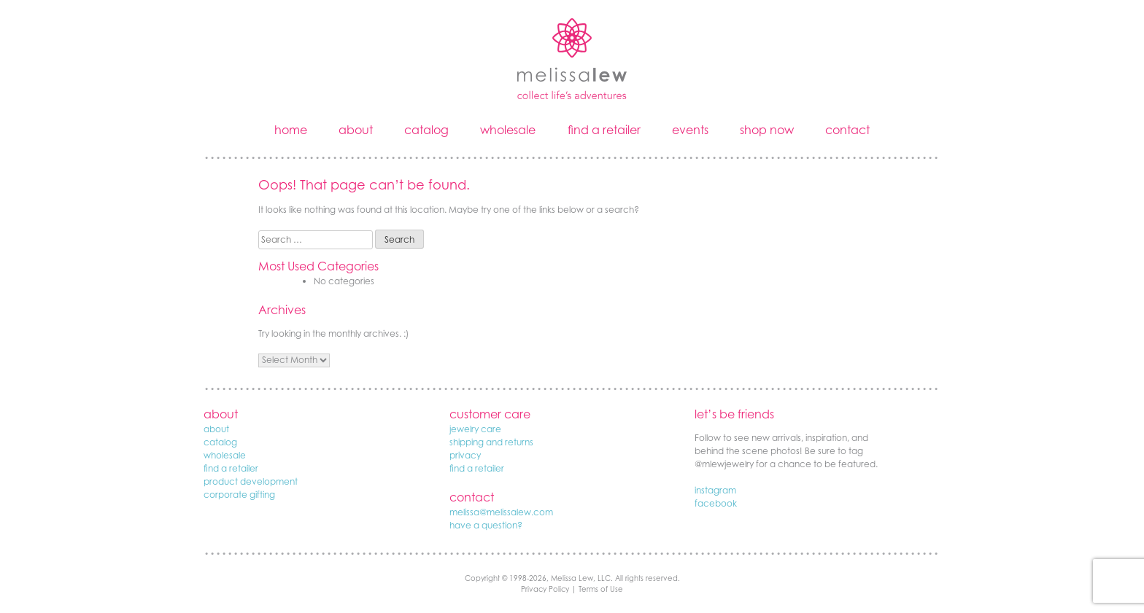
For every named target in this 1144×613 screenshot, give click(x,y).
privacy (465, 455)
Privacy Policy (545, 589)
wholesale (508, 129)
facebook (716, 503)
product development (251, 481)
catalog (426, 129)
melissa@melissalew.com (501, 512)
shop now (767, 129)
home (290, 129)
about (356, 129)
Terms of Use (601, 589)
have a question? (485, 525)
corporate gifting (239, 494)
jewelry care (475, 428)
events (690, 129)
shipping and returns (491, 442)
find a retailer (604, 129)
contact (847, 129)
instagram (715, 490)
